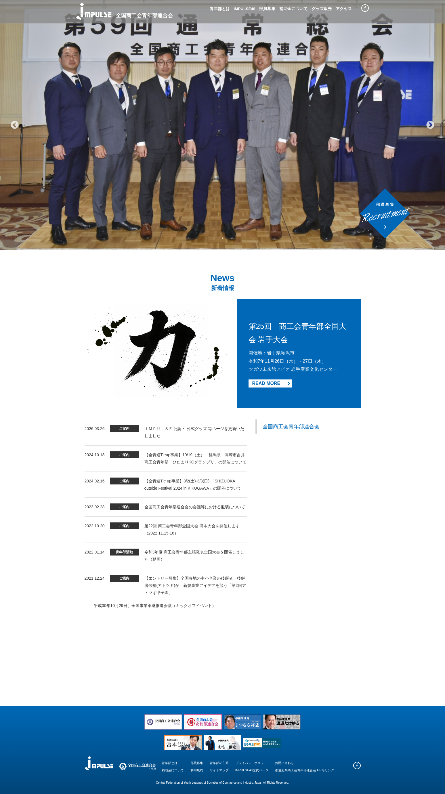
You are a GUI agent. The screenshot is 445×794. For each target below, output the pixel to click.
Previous (14, 125)
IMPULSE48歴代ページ (252, 770)
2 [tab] (223, 238)
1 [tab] (214, 238)
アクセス (344, 9)
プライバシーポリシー (251, 763)
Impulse (94, 11)
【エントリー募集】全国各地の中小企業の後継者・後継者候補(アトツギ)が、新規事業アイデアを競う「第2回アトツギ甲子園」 (195, 585)
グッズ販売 (322, 9)
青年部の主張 (219, 763)
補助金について (293, 9)
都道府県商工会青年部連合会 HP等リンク (304, 770)
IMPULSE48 (244, 9)
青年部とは (220, 9)
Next (430, 125)
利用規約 (196, 770)
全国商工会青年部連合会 (291, 427)
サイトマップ (219, 770)
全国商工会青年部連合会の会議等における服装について (194, 507)
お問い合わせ (284, 763)
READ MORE (271, 383)
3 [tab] (231, 238)
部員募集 (267, 9)
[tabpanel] (222, 125)
